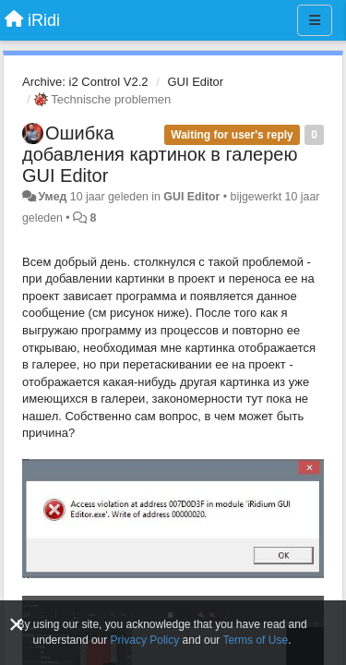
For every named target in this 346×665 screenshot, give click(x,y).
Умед (52, 196)
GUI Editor (195, 82)
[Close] (16, 625)
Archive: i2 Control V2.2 (85, 82)
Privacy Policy (145, 640)
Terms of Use (255, 640)
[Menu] (314, 20)
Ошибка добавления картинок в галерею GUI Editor (159, 154)
